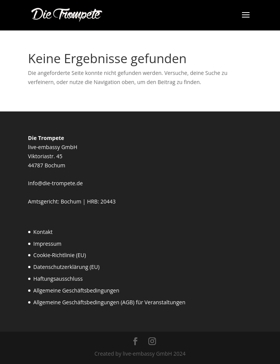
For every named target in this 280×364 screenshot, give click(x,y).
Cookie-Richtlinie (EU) (59, 255)
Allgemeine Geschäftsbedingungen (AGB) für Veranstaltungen (109, 302)
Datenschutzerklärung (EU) (66, 266)
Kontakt (43, 231)
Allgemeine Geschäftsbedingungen (76, 290)
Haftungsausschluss (58, 278)
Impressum (47, 243)
